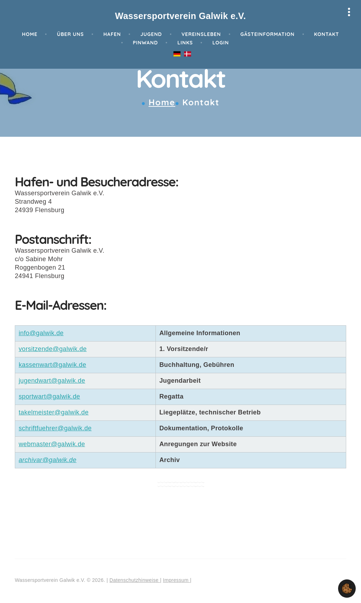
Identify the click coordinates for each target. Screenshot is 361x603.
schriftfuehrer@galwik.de (55, 428)
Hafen (112, 34)
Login (220, 42)
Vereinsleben (201, 34)
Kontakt (326, 34)
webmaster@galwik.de (52, 444)
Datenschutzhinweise (135, 580)
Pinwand (145, 42)
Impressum (176, 580)
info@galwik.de (41, 333)
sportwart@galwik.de (49, 396)
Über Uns (70, 34)
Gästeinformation (267, 34)
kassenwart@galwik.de (52, 364)
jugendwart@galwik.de (52, 380)
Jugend (151, 34)
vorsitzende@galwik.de (53, 348)
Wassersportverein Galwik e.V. (180, 16)
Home (29, 34)
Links (185, 42)
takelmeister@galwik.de (53, 412)
